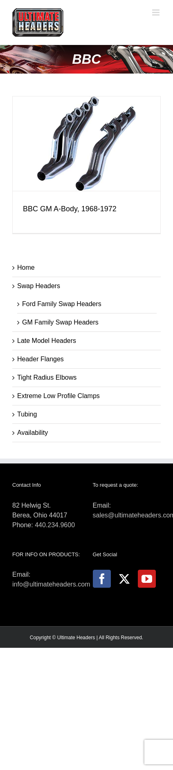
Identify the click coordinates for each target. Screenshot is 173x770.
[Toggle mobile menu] (156, 12)
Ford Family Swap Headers (61, 303)
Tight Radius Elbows (46, 377)
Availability (32, 432)
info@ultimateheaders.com (51, 584)
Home (26, 267)
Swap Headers (38, 285)
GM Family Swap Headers (60, 322)
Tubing (27, 414)
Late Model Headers (46, 340)
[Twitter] (124, 579)
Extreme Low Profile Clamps (58, 395)
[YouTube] (147, 579)
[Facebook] (102, 579)
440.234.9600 (55, 525)
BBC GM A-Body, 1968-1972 (70, 209)
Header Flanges (40, 359)
